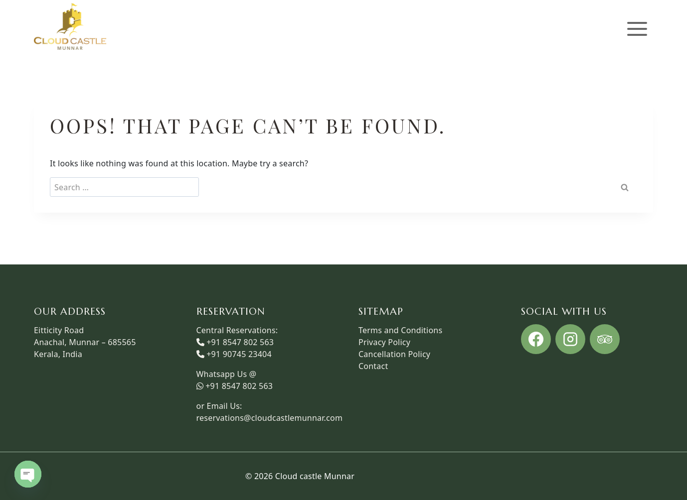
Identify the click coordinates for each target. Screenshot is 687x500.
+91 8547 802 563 (240, 342)
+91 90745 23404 (239, 354)
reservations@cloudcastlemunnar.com (269, 417)
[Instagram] (570, 339)
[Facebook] (536, 339)
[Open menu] (637, 29)
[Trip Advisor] (605, 339)
